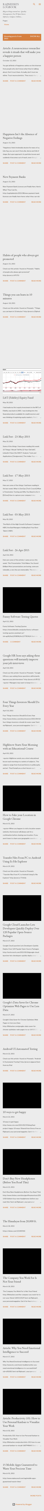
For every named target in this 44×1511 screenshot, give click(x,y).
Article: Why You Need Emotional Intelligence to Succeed (21, 1350)
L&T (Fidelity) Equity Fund (18, 397)
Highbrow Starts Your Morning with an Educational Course (20, 746)
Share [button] (5, 81)
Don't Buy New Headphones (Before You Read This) (19, 1180)
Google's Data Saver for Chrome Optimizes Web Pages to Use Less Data (21, 1006)
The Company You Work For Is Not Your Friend (20, 1279)
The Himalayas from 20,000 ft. (20, 1221)
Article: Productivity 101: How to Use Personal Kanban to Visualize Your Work (21, 1422)
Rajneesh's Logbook (11, 5)
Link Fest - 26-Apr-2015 (16, 550)
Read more (36, 81)
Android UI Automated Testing (20, 1049)
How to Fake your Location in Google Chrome (19, 817)
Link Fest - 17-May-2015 (16, 475)
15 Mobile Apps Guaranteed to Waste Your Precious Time (20, 1466)
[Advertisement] (22, 107)
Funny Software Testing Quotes (20, 616)
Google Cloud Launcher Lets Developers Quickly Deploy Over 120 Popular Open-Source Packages (21, 930)
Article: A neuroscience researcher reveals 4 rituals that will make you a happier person (21, 52)
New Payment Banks (14, 177)
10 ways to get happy (14, 1112)
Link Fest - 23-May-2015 (16, 436)
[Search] (34, 4)
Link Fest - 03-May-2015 (16, 514)
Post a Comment (18, 81)
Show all (35, 36)
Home (6, 24)
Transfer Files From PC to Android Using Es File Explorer (22, 859)
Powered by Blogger (22, 1504)
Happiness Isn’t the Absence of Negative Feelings (20, 136)
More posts (35, 1496)
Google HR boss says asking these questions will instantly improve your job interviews (21, 659)
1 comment (15, 642)
